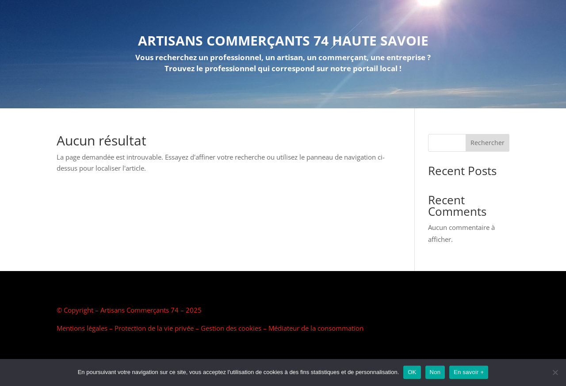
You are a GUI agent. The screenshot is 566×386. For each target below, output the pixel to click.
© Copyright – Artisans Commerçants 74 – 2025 (129, 310)
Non (435, 372)
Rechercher (487, 142)
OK (412, 372)
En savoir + (469, 372)
